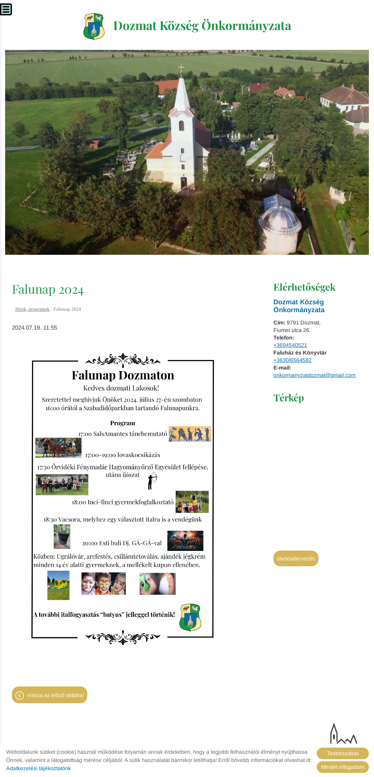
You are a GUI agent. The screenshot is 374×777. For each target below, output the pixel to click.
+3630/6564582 (292, 361)
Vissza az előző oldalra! (55, 696)
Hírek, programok (32, 310)
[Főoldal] (92, 27)
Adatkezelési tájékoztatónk (38, 768)
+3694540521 (290, 346)
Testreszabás (343, 753)
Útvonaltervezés (296, 559)
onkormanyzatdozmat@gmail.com (314, 376)
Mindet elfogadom (342, 767)
